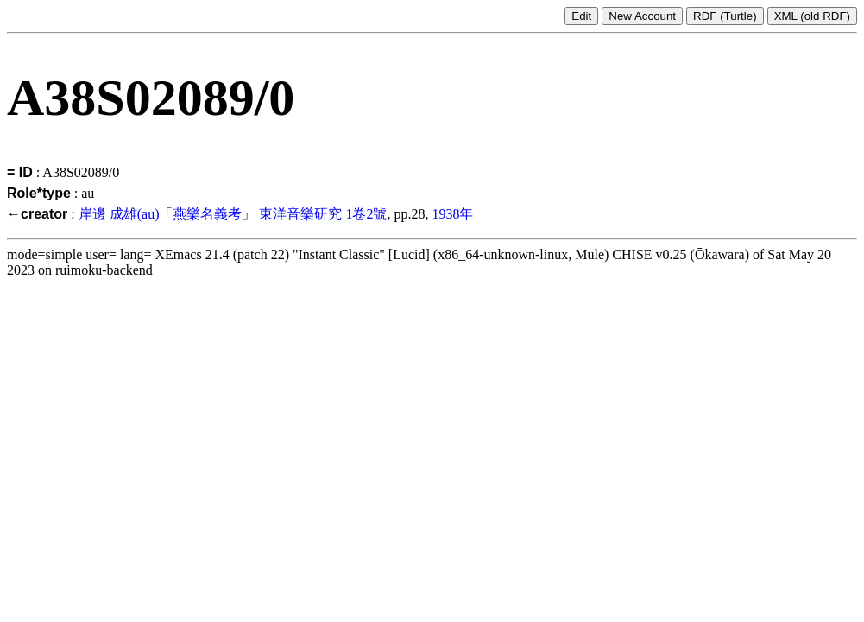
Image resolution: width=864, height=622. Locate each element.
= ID (20, 172)
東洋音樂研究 (300, 213)
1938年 (452, 213)
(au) (148, 213)
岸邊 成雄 (108, 213)
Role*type (39, 193)
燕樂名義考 (207, 213)
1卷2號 (366, 213)
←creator (37, 213)
